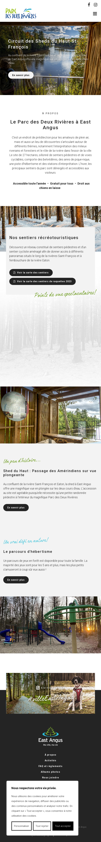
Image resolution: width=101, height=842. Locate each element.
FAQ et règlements (51, 766)
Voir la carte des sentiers (32, 272)
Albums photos (50, 772)
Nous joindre (50, 777)
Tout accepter (63, 826)
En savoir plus (21, 75)
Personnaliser (21, 826)
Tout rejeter (42, 826)
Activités (50, 760)
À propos (50, 754)
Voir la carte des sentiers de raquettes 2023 (44, 281)
